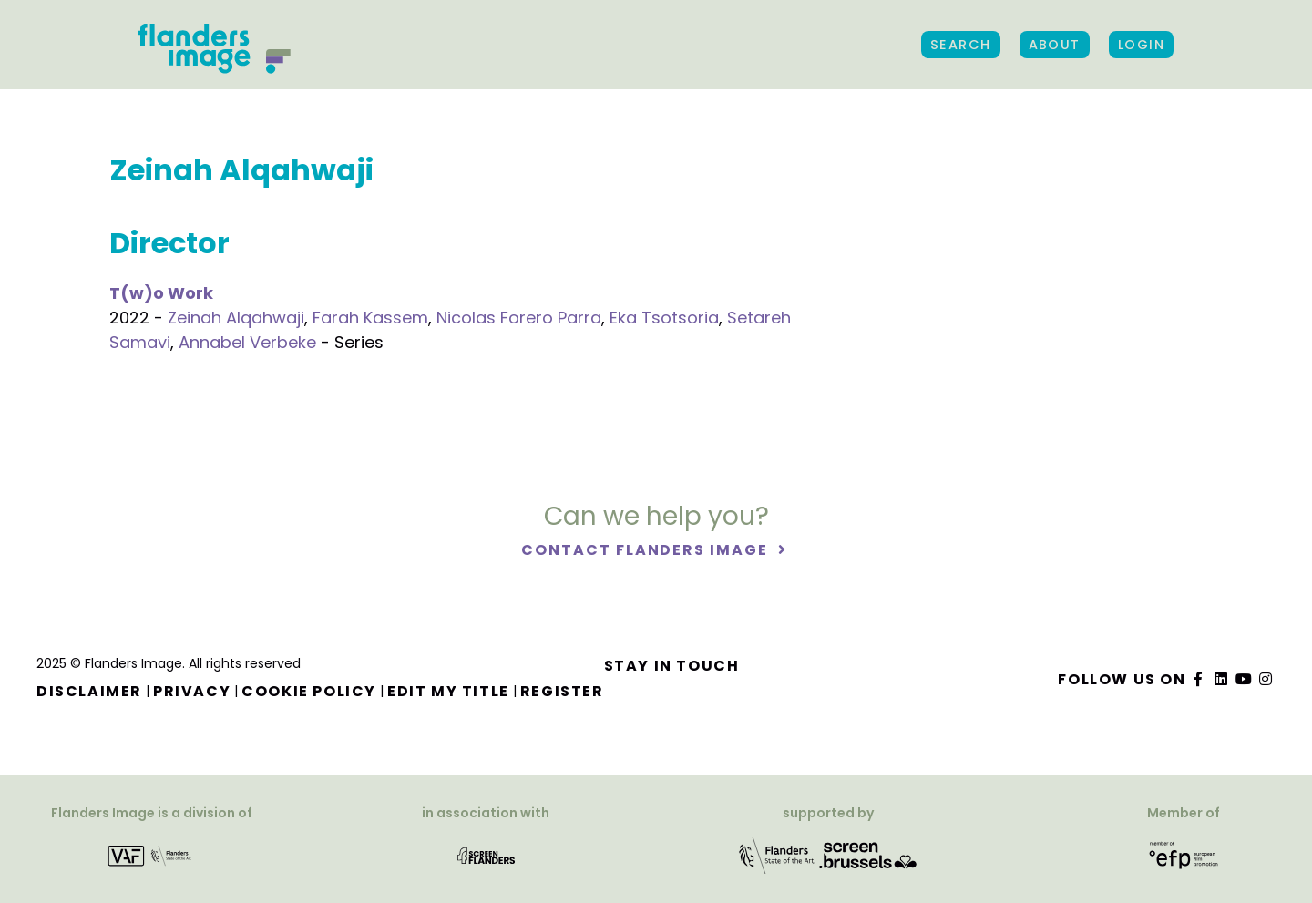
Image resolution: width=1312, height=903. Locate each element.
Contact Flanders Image (646, 550)
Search (960, 45)
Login (1141, 45)
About (1055, 45)
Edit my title (448, 691)
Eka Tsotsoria (664, 317)
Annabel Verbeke (247, 342)
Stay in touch (672, 665)
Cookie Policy (308, 691)
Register (562, 691)
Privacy (192, 691)
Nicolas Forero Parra (518, 317)
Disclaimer (89, 691)
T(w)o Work (161, 293)
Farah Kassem (370, 317)
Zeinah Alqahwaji (236, 317)
